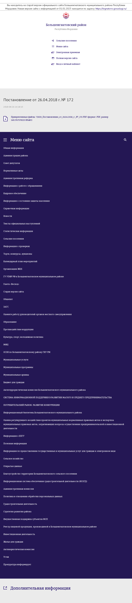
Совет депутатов (11, 163)
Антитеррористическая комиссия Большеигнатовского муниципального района (44, 390)
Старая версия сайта (13, 292)
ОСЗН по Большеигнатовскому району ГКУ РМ (26, 352)
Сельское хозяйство (13, 458)
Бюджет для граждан (13, 382)
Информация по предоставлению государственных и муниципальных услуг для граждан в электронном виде (59, 451)
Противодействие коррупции (18, 329)
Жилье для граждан (13, 542)
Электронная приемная (68, 52)
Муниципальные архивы (16, 375)
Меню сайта (62, 46)
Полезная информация (15, 443)
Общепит (8, 299)
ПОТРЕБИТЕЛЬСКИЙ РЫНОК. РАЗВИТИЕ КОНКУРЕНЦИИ (31, 405)
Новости (7, 216)
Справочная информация (16, 208)
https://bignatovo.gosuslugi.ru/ (111, 8)
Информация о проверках (16, 246)
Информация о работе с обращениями (22, 186)
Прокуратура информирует (17, 564)
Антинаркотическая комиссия (18, 549)
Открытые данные (12, 466)
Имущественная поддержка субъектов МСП (25, 519)
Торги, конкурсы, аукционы (17, 254)
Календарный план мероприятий (20, 261)
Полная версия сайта (66, 58)
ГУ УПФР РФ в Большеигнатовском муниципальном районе (33, 276)
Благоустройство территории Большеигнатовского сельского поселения (40, 474)
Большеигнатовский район (66, 25)
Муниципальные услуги (15, 360)
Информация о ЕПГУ (13, 436)
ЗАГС (6, 307)
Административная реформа (18, 178)
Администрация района (15, 155)
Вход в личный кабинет (68, 64)
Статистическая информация (18, 231)
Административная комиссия (18, 489)
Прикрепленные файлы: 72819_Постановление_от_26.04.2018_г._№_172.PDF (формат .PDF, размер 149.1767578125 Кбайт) (59, 118)
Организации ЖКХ (12, 269)
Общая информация (13, 148)
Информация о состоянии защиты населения (26, 201)
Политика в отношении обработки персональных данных (32, 496)
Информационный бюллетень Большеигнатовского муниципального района (42, 412)
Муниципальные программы (18, 367)
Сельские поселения (66, 41)
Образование (9, 322)
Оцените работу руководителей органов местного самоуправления (37, 314)
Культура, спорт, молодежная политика (23, 337)
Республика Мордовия (66, 29)
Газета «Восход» (11, 284)
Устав (6, 557)
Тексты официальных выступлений (21, 223)
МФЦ (5, 344)
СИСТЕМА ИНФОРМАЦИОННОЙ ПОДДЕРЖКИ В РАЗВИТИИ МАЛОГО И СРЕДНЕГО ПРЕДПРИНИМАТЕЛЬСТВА (57, 397)
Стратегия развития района (17, 511)
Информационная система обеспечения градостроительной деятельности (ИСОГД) (45, 481)
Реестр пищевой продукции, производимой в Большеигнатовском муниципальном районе (50, 527)
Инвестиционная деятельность (19, 534)
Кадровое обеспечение (14, 193)
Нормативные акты (13, 171)
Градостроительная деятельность (20, 504)
